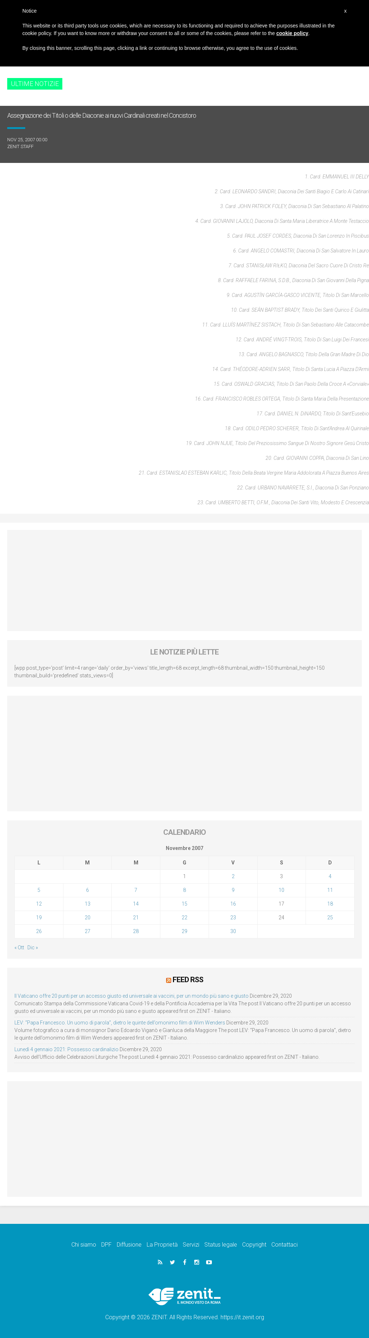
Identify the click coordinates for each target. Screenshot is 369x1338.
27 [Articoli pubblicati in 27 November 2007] (87, 931)
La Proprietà (162, 1244)
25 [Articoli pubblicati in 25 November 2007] (330, 917)
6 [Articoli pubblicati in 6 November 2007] (87, 890)
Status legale (220, 1244)
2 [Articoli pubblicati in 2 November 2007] (233, 876)
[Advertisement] (184, 580)
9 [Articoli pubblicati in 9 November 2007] (233, 890)
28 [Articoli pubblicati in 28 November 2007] (136, 931)
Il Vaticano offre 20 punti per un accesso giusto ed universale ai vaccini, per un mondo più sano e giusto (131, 995)
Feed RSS (188, 979)
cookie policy (292, 33)
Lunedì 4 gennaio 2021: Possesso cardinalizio (66, 1049)
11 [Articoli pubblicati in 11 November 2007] (330, 890)
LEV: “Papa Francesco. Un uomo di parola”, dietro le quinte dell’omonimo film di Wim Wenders (119, 1022)
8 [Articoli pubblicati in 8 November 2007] (184, 890)
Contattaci (284, 1244)
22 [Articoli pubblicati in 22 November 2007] (184, 917)
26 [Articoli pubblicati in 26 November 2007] (39, 931)
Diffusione (129, 1244)
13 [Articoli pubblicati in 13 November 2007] (87, 904)
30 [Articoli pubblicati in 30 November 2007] (233, 931)
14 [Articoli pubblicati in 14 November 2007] (136, 904)
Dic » (32, 947)
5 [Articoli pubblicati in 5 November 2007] (38, 890)
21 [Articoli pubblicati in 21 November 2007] (136, 917)
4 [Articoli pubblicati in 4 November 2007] (330, 876)
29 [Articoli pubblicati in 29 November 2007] (184, 931)
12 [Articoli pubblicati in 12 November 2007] (39, 904)
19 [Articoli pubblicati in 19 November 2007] (39, 917)
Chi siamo (83, 1244)
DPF (106, 1244)
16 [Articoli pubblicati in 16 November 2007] (233, 904)
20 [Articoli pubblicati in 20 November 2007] (87, 917)
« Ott (19, 947)
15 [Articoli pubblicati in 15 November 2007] (184, 904)
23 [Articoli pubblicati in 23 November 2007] (233, 917)
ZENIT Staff (20, 146)
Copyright (254, 1244)
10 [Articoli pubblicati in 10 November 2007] (281, 890)
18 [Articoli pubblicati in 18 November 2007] (330, 904)
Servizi (191, 1244)
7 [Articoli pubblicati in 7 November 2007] (135, 890)
